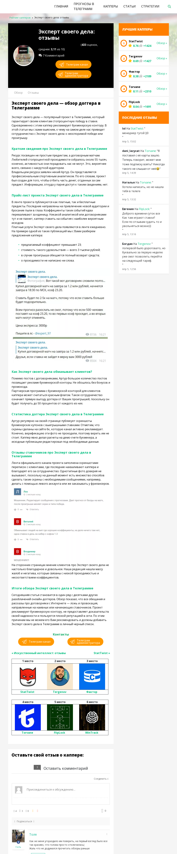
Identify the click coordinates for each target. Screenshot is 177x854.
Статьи (129, 6)
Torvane (27, 733)
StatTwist (101, 653)
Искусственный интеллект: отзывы (40, 653)
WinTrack (91, 733)
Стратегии (150, 6)
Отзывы (33, 93)
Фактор (91, 692)
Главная (61, 6)
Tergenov (59, 692)
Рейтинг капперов (20, 17)
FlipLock (59, 733)
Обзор (18, 93)
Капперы (110, 6)
